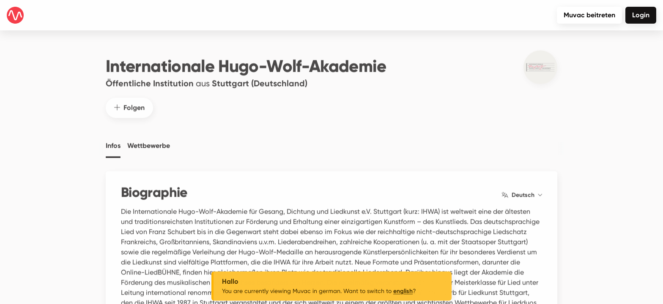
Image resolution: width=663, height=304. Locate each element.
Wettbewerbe (148, 140)
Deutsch (521, 189)
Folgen (129, 102)
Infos (113, 140)
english (403, 291)
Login (640, 15)
